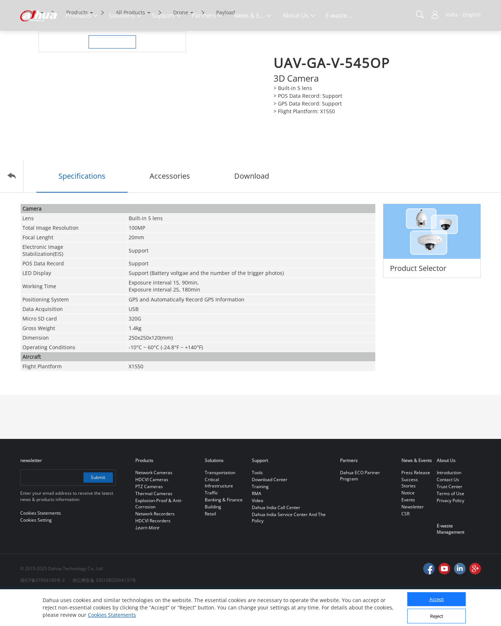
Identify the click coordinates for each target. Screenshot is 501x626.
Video (257, 531)
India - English (463, 14)
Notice (408, 524)
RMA (256, 524)
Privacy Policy (450, 531)
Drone (180, 43)
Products (77, 43)
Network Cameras (153, 503)
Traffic (211, 524)
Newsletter (412, 537)
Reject (436, 616)
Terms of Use (450, 524)
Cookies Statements (112, 614)
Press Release (415, 503)
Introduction (449, 503)
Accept (436, 599)
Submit (98, 508)
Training (260, 517)
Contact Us (448, 510)
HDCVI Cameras (151, 510)
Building (213, 537)
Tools (257, 503)
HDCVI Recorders (153, 551)
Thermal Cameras (153, 524)
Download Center (269, 510)
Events (408, 530)
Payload (225, 43)
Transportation (220, 503)
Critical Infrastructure (219, 513)
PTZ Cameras (149, 517)
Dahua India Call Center (276, 538)
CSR (405, 544)
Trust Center (449, 517)
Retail (210, 544)
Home (31, 43)
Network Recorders (155, 544)
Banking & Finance (224, 530)
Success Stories (409, 513)
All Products (130, 43)
